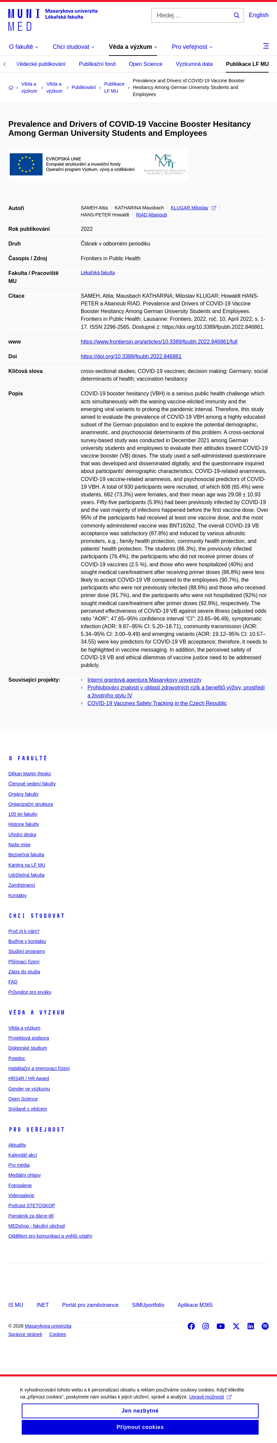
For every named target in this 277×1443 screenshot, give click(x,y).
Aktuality (17, 1145)
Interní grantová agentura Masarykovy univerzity (145, 680)
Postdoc (16, 1058)
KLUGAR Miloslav (193, 207)
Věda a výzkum (36, 1012)
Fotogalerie (20, 1185)
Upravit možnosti (210, 1402)
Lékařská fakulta (98, 272)
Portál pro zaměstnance (90, 1305)
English (259, 15)
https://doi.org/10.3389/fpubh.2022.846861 (131, 356)
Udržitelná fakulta (26, 875)
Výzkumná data (194, 64)
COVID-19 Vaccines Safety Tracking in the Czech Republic (157, 703)
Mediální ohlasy (24, 1175)
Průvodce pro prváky (29, 992)
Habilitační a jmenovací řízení (39, 1068)
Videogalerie (21, 1195)
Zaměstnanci (21, 885)
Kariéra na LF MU (26, 865)
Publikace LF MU (247, 64)
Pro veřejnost (36, 1129)
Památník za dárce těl (30, 1216)
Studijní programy (26, 951)
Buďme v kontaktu (27, 941)
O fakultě (27, 758)
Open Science (146, 64)
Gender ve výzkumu (29, 1088)
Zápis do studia (24, 971)
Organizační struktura (30, 804)
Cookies (57, 1334)
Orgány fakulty (23, 794)
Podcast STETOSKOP (31, 1205)
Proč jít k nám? (23, 931)
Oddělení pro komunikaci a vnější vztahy (50, 1236)
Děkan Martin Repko (29, 773)
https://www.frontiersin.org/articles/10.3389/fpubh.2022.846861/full (159, 342)
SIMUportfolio (148, 1305)
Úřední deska (22, 834)
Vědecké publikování (41, 64)
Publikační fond (97, 64)
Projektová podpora (28, 1038)
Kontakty (17, 895)
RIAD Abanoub (151, 214)
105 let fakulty (22, 814)
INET (42, 1305)
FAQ (13, 981)
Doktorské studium (27, 1048)
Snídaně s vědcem (27, 1109)
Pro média (19, 1165)
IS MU (15, 1305)
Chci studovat (36, 916)
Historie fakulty (23, 824)
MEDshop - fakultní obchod (36, 1226)
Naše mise (19, 844)
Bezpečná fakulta (26, 854)
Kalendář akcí (22, 1155)
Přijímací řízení (23, 961)
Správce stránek (25, 1334)
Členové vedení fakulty (32, 783)
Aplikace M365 (195, 1305)
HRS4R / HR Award (28, 1078)
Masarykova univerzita (48, 1326)
